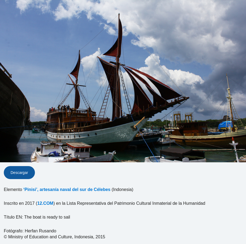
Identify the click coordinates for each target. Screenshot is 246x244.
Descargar (19, 172)
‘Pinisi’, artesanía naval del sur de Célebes (66, 189)
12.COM (45, 203)
